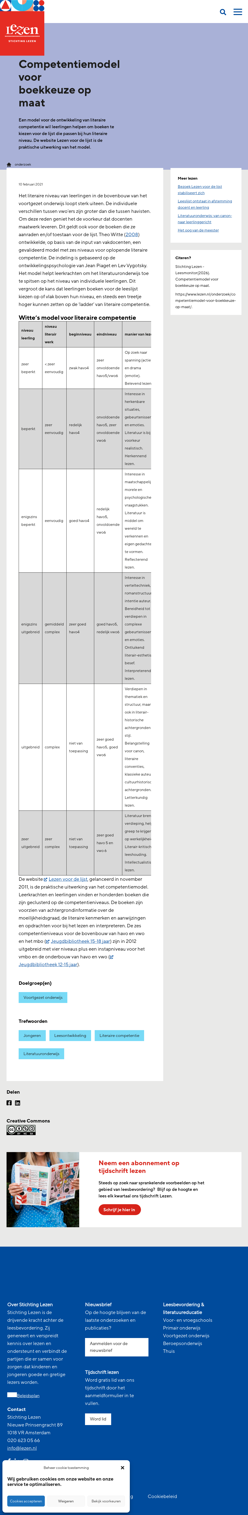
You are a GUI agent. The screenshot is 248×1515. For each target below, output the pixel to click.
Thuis (169, 1351)
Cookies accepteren (26, 1501)
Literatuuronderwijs (41, 1054)
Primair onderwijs (182, 1328)
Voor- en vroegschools (187, 1320)
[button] (122, 1467)
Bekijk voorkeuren (106, 1501)
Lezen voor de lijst (68, 879)
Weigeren (66, 1501)
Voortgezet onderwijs (42, 997)
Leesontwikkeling (70, 1035)
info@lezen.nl (22, 1448)
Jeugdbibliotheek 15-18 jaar (80, 941)
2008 (132, 235)
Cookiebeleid (162, 1496)
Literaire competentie (119, 1035)
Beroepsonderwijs (182, 1343)
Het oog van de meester (198, 230)
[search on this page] (223, 13)
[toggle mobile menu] (237, 13)
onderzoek (23, 164)
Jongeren (32, 1035)
